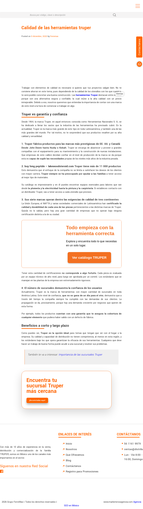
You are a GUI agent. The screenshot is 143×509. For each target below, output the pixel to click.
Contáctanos (139, 47)
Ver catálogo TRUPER (89, 257)
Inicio (69, 444)
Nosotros (71, 449)
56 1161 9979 (132, 444)
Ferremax (54, 36)
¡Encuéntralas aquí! (37, 400)
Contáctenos (73, 466)
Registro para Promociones (82, 471)
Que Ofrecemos (75, 455)
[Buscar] (114, 15)
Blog (68, 460)
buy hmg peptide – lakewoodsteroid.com (49, 166)
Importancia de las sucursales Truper (80, 355)
